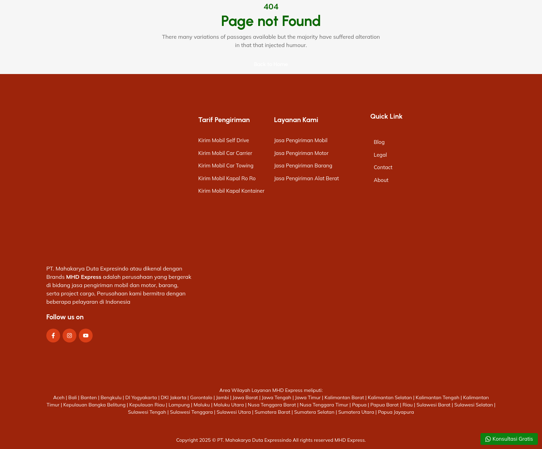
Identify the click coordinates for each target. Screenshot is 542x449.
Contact (383, 167)
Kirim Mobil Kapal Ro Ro (227, 178)
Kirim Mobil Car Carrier (225, 153)
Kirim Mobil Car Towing (226, 165)
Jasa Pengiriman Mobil (301, 140)
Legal (380, 155)
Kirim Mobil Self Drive (223, 140)
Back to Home (271, 64)
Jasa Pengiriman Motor (301, 153)
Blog (379, 142)
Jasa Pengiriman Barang (303, 165)
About (381, 180)
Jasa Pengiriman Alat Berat (306, 178)
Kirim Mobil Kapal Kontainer (231, 190)
